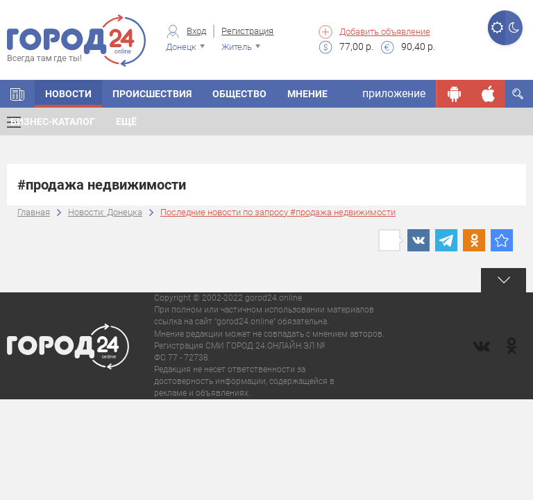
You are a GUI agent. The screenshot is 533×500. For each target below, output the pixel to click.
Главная (33, 212)
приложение (393, 93)
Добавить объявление (384, 31)
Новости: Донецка (105, 212)
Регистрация (247, 31)
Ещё (126, 121)
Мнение (307, 93)
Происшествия (152, 93)
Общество (239, 93)
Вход (196, 31)
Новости (68, 93)
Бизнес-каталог (52, 121)
